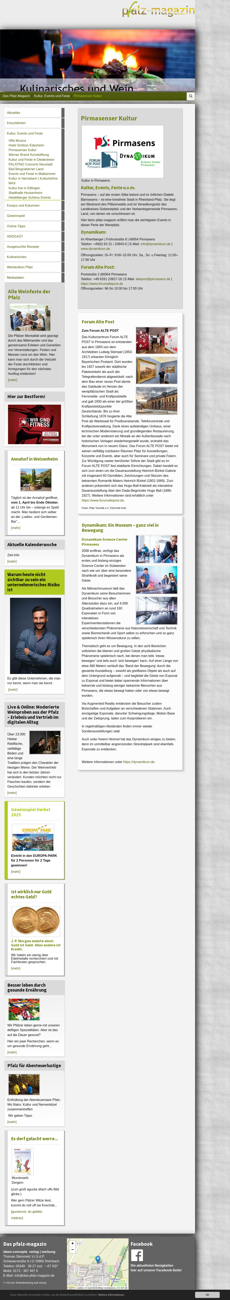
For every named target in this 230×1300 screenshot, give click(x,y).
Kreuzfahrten (16, 123)
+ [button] (72, 1244)
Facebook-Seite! (169, 1270)
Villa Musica (17, 140)
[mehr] (12, 380)
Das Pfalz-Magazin (16, 96)
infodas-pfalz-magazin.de (34, 1275)
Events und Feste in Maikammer (32, 174)
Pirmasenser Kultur (23, 150)
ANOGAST (15, 236)
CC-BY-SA (122, 1288)
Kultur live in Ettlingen (24, 188)
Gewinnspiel (16, 215)
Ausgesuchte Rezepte (23, 246)
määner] (17, 1218)
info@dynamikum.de (156, 244)
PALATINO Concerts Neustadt (31, 164)
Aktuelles (13, 112)
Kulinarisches (16, 257)
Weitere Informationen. (111, 1295)
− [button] (72, 1250)
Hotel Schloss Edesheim (26, 145)
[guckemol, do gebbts (26, 1211)
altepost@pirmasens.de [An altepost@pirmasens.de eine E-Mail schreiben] (153, 279)
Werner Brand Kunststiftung (29, 154)
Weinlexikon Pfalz (20, 267)
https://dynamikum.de (138, 762)
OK (207, 1295)
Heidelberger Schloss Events (30, 197)
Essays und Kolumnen (23, 205)
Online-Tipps (16, 226)
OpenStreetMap (95, 1288)
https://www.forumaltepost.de (102, 283)
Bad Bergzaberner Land (26, 169)
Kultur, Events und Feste (52, 96)
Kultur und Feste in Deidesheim (31, 159)
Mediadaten (15, 277)
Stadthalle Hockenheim (26, 193)
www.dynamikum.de (95, 248)
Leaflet (79, 1288)
